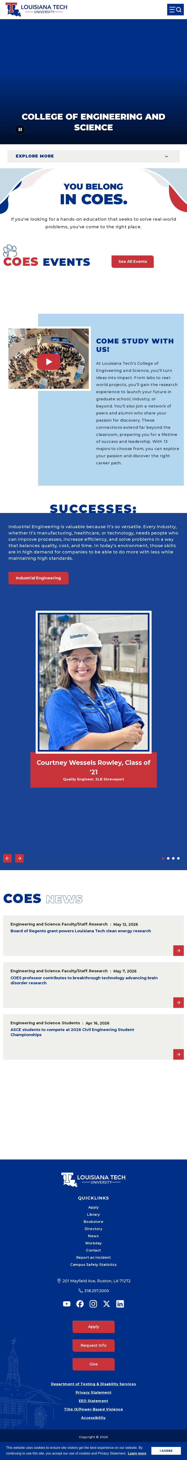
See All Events (132, 261)
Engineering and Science (35, 924)
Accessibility (93, 1418)
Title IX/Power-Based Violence (93, 1409)
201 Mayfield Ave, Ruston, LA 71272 (96, 1281)
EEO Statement (93, 1401)
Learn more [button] (137, 1453)
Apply (93, 1207)
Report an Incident (93, 1258)
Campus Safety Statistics (93, 1265)
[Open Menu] (175, 9)
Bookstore (94, 1222)
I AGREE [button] (166, 1451)
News (93, 1236)
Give (93, 1364)
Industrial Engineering (38, 578)
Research (98, 924)
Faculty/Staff (74, 924)
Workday (93, 1243)
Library (93, 1215)
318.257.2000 (96, 1291)
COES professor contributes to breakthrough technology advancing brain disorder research (84, 980)
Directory (93, 1229)
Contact (93, 1250)
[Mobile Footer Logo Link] (93, 1177)
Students (71, 1023)
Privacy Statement (93, 1393)
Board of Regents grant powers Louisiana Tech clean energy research (81, 931)
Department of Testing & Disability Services (93, 1384)
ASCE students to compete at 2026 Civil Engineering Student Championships (72, 1032)
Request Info (93, 1345)
